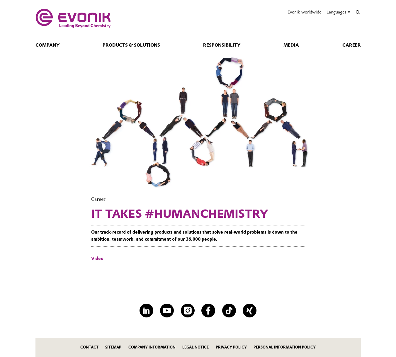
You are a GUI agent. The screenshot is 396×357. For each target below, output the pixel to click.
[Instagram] (188, 310)
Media (291, 45)
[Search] (358, 12)
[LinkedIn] (146, 310)
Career (351, 45)
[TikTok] (229, 310)
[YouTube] (167, 310)
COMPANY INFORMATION (152, 347)
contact (89, 347)
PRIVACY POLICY (231, 347)
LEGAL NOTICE (195, 347)
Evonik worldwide (305, 12)
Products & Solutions (131, 45)
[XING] (249, 310)
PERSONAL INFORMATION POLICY (285, 347)
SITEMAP (113, 347)
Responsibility (221, 45)
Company (47, 45)
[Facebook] (208, 310)
